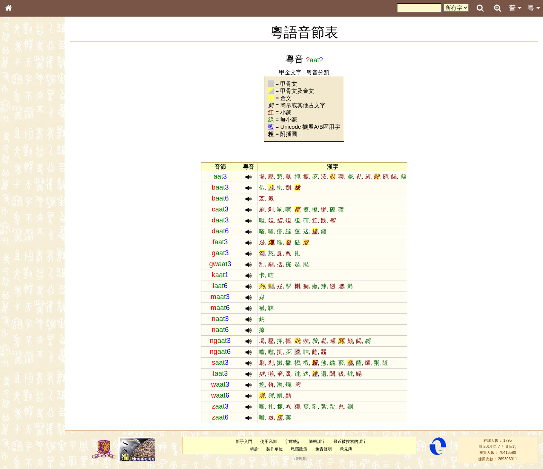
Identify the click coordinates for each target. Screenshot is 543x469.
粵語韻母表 (20, 162)
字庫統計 (293, 441)
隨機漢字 (317, 441)
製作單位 (274, 449)
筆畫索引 (18, 107)
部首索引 (18, 100)
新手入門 (244, 441)
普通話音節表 (23, 205)
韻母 (25, 198)
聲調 (35, 198)
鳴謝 (254, 449)
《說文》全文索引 (27, 232)
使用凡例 (268, 441)
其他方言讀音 (23, 212)
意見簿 (346, 449)
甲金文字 (290, 72)
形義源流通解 (23, 128)
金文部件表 (20, 121)
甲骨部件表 (20, 114)
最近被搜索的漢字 (350, 441)
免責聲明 (323, 449)
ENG (33, 83)
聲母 (15, 198)
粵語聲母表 (20, 154)
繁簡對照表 (20, 252)
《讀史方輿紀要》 (27, 239)
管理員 (301, 459)
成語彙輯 (18, 245)
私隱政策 (299, 449)
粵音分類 (318, 72)
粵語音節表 (20, 148)
